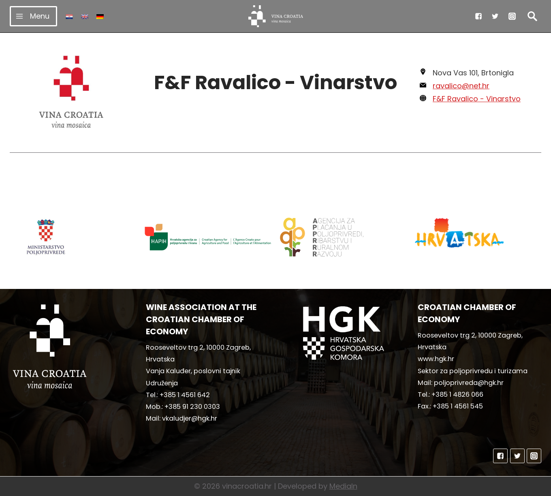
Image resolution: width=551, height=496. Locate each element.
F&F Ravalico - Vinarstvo (477, 99)
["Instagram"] (512, 16)
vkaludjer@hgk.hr (189, 418)
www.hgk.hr (436, 358)
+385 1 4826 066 (457, 394)
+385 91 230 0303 (192, 406)
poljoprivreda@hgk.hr (469, 382)
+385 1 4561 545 (458, 406)
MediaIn (343, 486)
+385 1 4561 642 (185, 395)
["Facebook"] (478, 16)
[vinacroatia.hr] (275, 16)
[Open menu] (33, 16)
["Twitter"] (495, 16)
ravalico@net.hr (461, 86)
